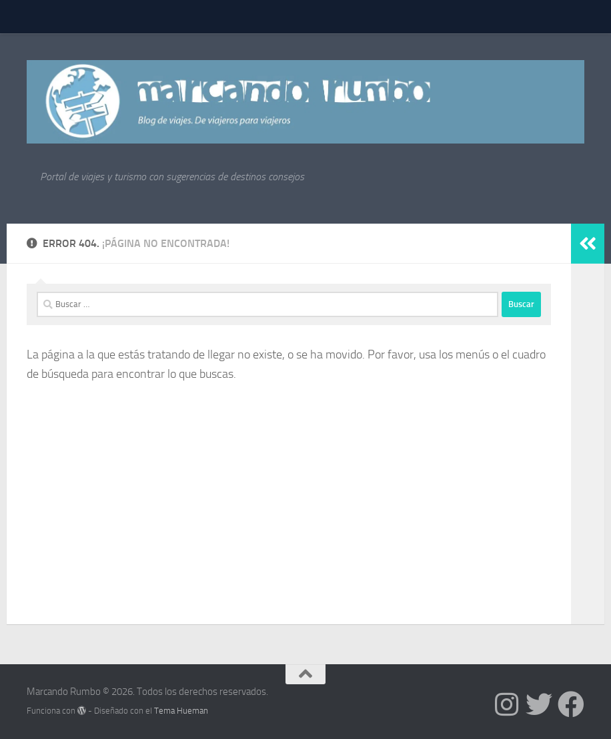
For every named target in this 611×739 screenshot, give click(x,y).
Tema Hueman (181, 711)
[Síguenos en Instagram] (507, 704)
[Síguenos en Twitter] (539, 704)
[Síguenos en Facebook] (571, 704)
